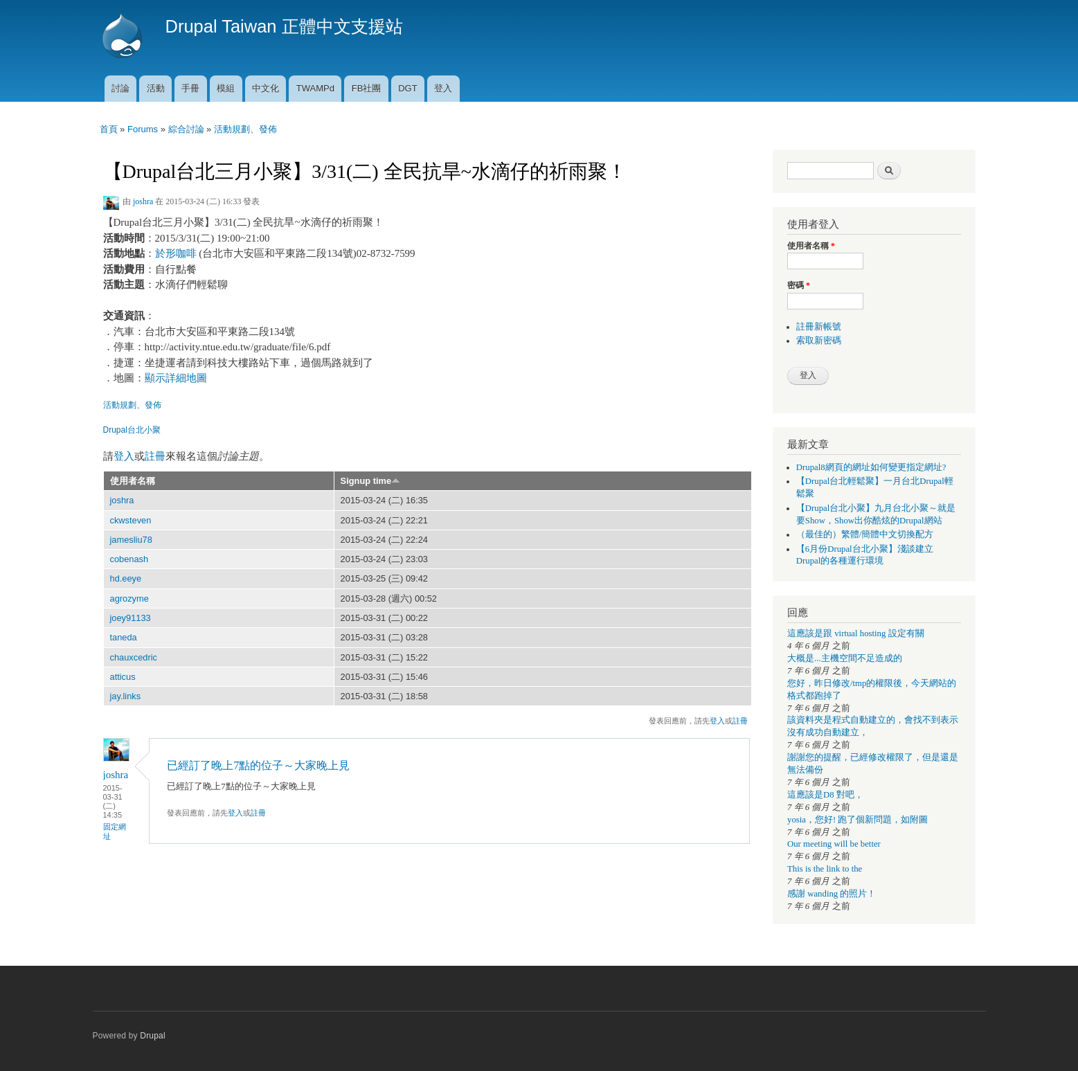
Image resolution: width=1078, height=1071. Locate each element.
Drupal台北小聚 (132, 430)
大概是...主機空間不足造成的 (844, 658)
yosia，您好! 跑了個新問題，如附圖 (857, 820)
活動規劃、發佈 (245, 129)
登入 (443, 88)
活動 (156, 88)
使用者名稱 (132, 481)
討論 (120, 88)
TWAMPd (315, 88)
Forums (142, 129)
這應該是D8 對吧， (825, 795)
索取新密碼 (818, 340)
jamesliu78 (131, 539)
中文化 (265, 88)
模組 (226, 88)
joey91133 (130, 618)
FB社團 (366, 88)
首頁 (109, 129)
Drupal (152, 1036)
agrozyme (129, 598)
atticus (123, 677)
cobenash (129, 559)
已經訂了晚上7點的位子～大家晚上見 (258, 765)
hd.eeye (126, 578)
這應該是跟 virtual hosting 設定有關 (855, 633)
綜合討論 (186, 129)
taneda (123, 637)
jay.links (125, 696)
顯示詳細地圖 (176, 378)
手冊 (190, 88)
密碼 (798, 285)
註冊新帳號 (818, 327)
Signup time (370, 481)
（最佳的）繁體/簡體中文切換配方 (865, 534)
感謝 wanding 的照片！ (831, 894)
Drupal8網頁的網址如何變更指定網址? (871, 467)
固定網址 (114, 831)
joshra (143, 201)
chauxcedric (133, 657)
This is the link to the (824, 869)
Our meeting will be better (834, 844)
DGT (407, 88)
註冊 (155, 456)
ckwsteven (131, 520)
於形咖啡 (176, 253)
